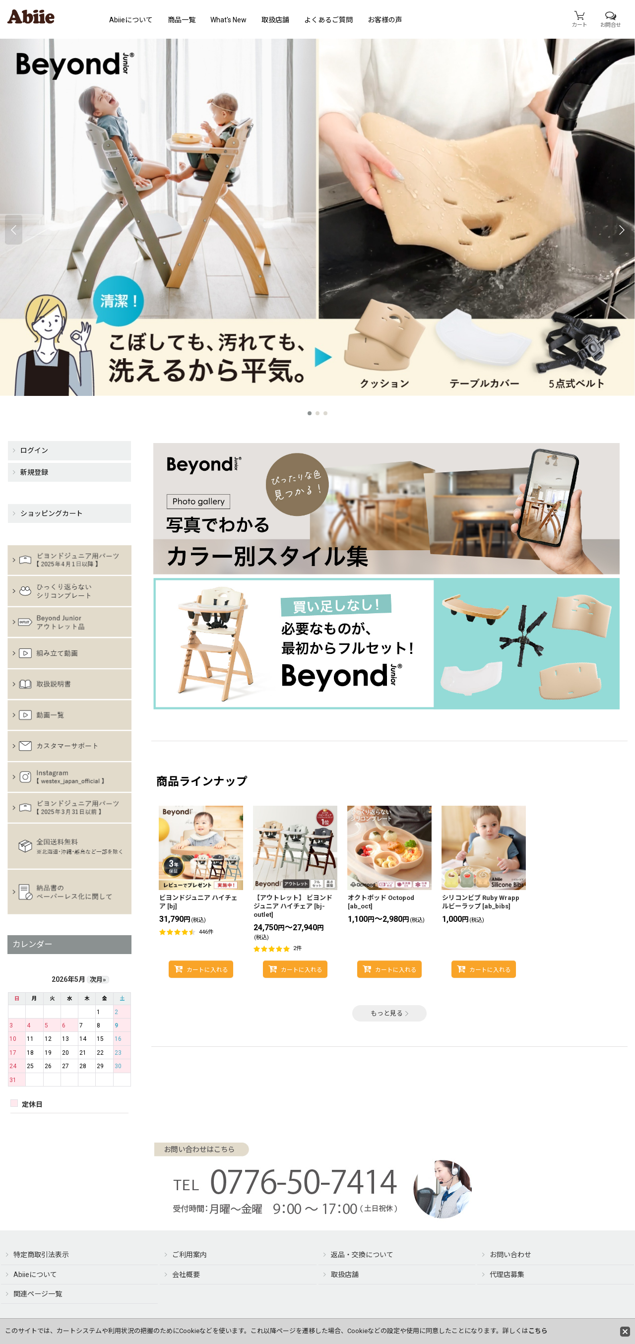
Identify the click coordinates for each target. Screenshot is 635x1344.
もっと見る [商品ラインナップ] (390, 1013)
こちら (538, 1331)
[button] (13, 230)
